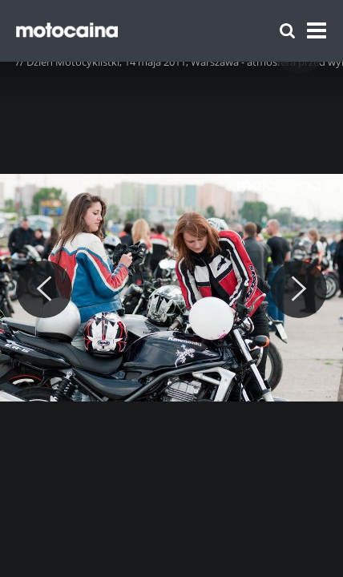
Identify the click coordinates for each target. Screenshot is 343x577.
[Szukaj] (287, 30)
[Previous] (44, 289)
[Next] (299, 289)
